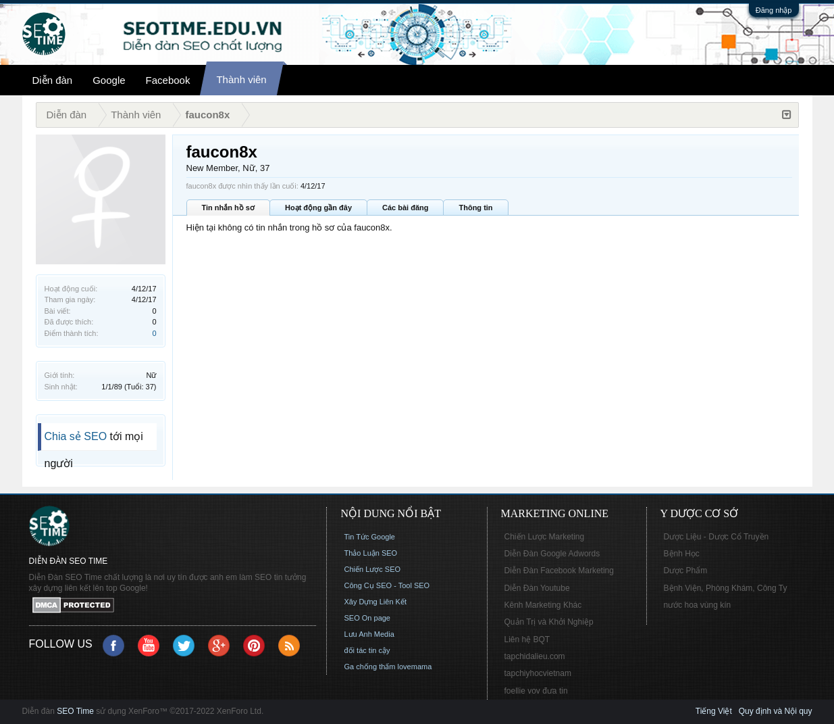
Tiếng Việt (714, 711)
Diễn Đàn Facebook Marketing (559, 570)
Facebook (168, 80)
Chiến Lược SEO (372, 569)
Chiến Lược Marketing (544, 536)
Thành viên (241, 79)
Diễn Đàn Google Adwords (552, 553)
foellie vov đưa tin (536, 691)
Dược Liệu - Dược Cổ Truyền (716, 536)
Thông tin (475, 207)
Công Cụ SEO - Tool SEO (387, 585)
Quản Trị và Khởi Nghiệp (549, 622)
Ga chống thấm (370, 666)
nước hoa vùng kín (697, 605)
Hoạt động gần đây (318, 207)
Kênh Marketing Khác (543, 605)
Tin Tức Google (369, 537)
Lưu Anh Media (369, 634)
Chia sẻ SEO (76, 436)
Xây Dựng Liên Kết (375, 602)
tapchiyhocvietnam (537, 673)
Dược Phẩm (686, 570)
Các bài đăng (405, 207)
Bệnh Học (682, 553)
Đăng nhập (774, 10)
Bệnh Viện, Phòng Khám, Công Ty (725, 588)
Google (109, 80)
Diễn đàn (52, 80)
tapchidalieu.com (534, 656)
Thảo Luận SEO (371, 553)
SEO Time (75, 711)
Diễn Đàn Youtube (537, 588)
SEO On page (367, 618)
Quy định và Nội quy (775, 711)
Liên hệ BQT (527, 639)
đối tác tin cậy (367, 650)
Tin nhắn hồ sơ (228, 207)
